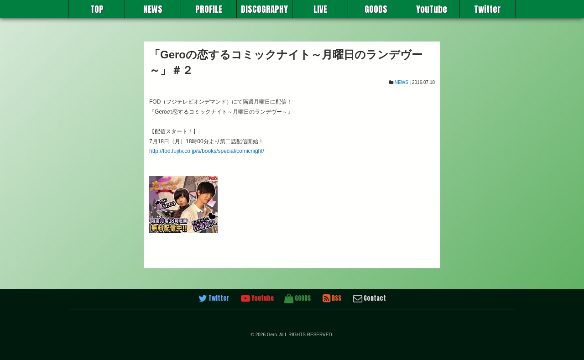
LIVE (320, 9)
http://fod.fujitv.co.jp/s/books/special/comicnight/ (206, 151)
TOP (97, 9)
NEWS (152, 9)
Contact (369, 298)
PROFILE (208, 9)
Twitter (487, 9)
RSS (332, 298)
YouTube (431, 9)
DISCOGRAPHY (264, 9)
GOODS (376, 9)
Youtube (257, 298)
